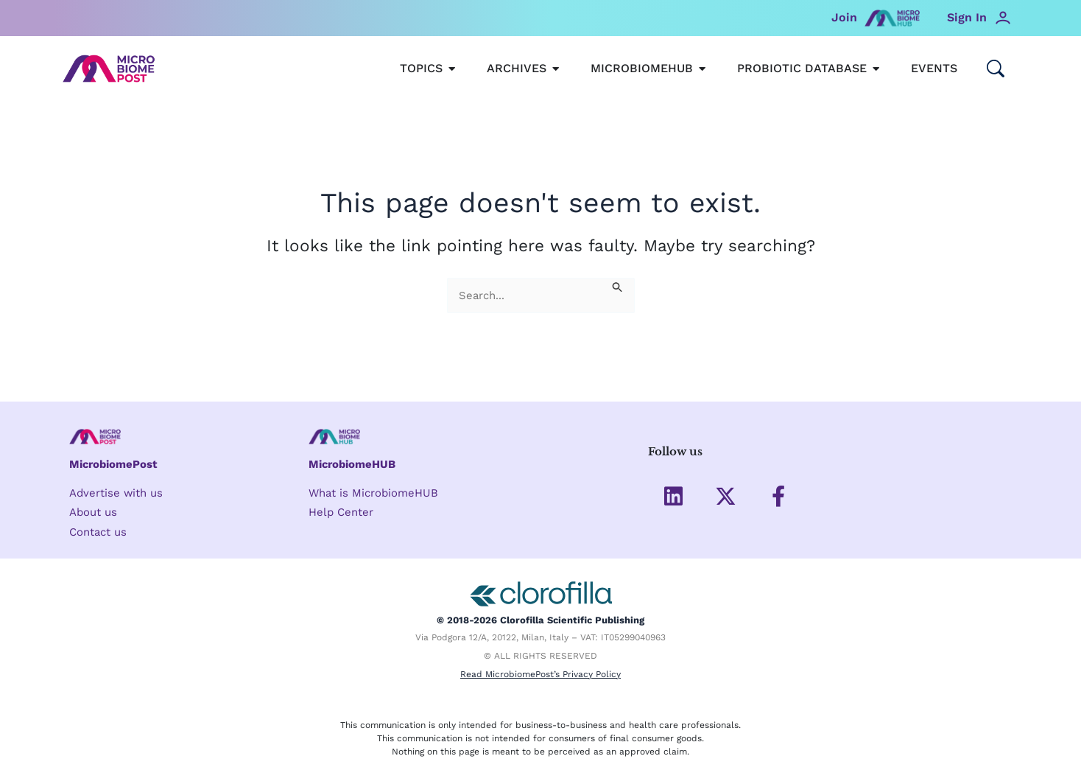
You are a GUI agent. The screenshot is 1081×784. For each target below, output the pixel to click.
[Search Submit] (618, 286)
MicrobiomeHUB (352, 464)
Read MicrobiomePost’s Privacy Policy (540, 674)
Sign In (967, 17)
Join (844, 17)
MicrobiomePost (113, 464)
